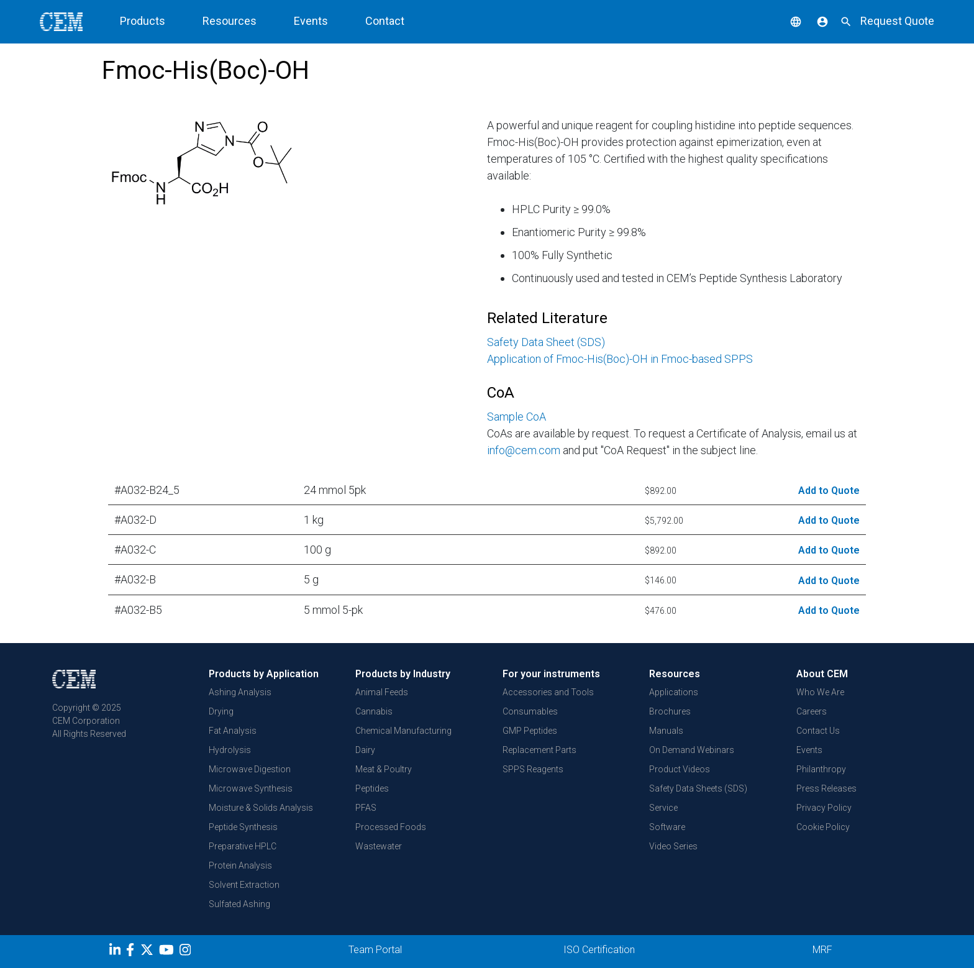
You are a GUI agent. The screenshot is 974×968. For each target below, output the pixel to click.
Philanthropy (821, 769)
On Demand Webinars (691, 750)
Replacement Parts (539, 750)
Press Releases (826, 788)
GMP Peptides (530, 731)
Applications (673, 692)
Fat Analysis (233, 731)
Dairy (365, 750)
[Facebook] (133, 951)
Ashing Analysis (240, 692)
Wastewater (378, 846)
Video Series (673, 846)
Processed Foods (390, 827)
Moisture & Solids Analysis (261, 808)
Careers (811, 711)
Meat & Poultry (383, 769)
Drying (221, 711)
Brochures (670, 711)
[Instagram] (187, 951)
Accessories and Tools (548, 692)
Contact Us (818, 731)
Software (667, 827)
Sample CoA (516, 416)
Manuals (666, 731)
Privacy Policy (824, 808)
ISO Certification (599, 950)
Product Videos (679, 769)
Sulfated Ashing (239, 904)
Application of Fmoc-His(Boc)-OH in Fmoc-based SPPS (620, 358)
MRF (822, 950)
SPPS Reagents (533, 769)
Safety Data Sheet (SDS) (546, 342)
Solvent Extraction (244, 885)
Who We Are (820, 692)
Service (663, 808)
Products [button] (142, 20)
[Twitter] (148, 951)
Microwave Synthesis (251, 788)
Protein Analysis (240, 865)
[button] (786, 20)
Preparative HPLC (242, 846)
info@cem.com (523, 450)
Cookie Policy (823, 827)
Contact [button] (384, 20)
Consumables (530, 711)
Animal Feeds (381, 692)
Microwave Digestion (250, 769)
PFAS (365, 808)
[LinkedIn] (116, 951)
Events (809, 750)
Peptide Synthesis (243, 827)
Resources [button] (230, 20)
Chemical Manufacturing (403, 731)
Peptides (372, 788)
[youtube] (168, 951)
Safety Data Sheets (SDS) (698, 788)
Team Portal (375, 950)
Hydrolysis (230, 750)
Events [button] (311, 20)
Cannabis (374, 711)
